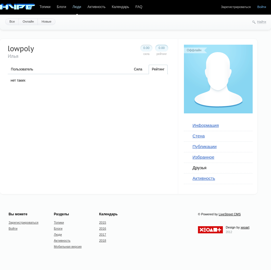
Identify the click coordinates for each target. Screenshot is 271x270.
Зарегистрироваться (236, 7)
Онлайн (28, 21)
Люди (76, 7)
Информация (206, 125)
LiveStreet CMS (230, 214)
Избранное (203, 157)
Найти (261, 21)
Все (12, 21)
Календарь (120, 7)
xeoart (245, 227)
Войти (261, 7)
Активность (96, 7)
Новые (46, 21)
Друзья (200, 167)
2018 (102, 240)
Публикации (205, 146)
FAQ (139, 7)
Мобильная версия (68, 246)
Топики (45, 7)
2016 (102, 228)
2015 (102, 222)
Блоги (61, 7)
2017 (102, 234)
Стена (199, 135)
